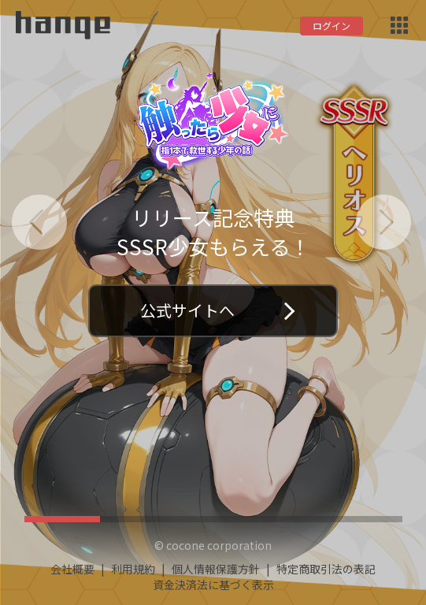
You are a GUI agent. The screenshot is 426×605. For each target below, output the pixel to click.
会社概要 (72, 569)
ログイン (331, 25)
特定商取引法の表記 (326, 569)
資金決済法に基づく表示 (213, 584)
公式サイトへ (217, 310)
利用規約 (133, 569)
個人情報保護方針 (216, 569)
